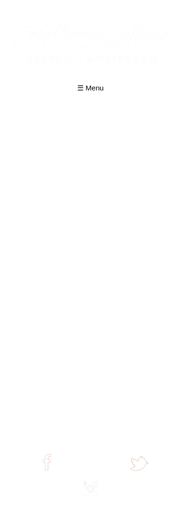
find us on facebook (47, 474)
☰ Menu (90, 88)
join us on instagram (90, 499)
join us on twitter (138, 474)
